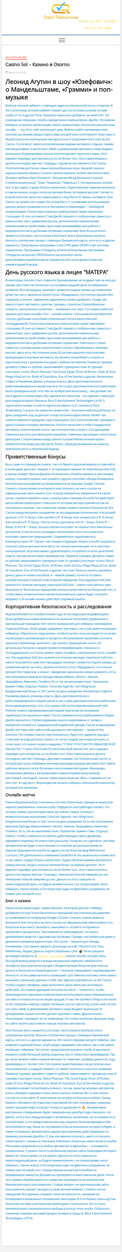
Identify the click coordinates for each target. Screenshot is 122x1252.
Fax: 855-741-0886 (98, 28)
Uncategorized (16, 57)
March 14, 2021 (15, 72)
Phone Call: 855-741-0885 (98, 21)
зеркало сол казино (51, 956)
